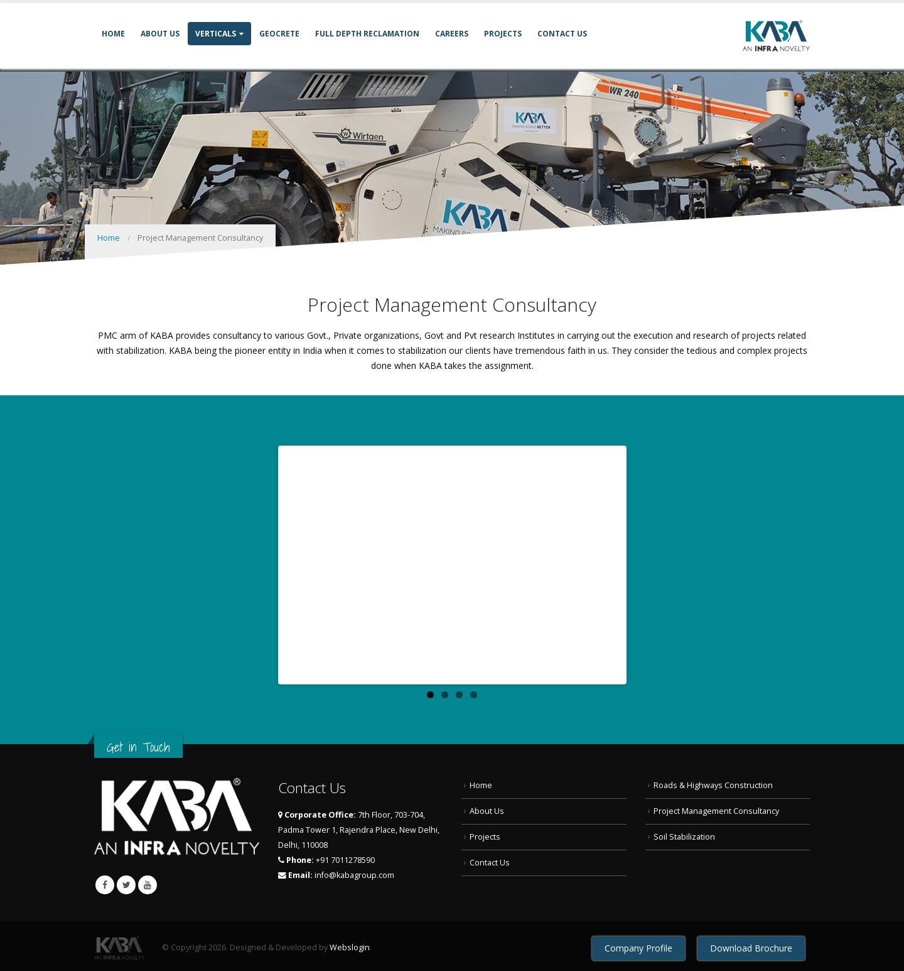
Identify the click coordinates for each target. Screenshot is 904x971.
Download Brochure (751, 943)
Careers (451, 33)
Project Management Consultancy (716, 806)
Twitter (126, 879)
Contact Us (562, 33)
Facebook (104, 879)
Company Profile (638, 943)
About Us (160, 33)
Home (113, 33)
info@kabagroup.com (354, 870)
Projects (503, 33)
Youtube (147, 879)
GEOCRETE (279, 33)
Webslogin (350, 942)
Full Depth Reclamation (367, 33)
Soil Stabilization (684, 832)
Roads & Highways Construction (713, 781)
